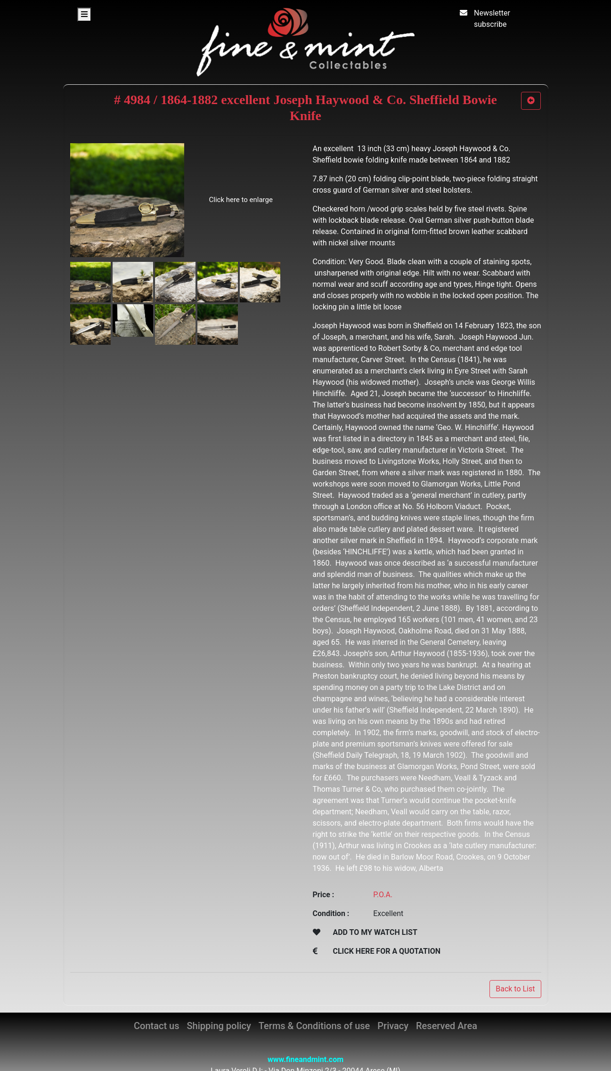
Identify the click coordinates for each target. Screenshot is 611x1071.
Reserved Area (446, 1025)
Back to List (515, 988)
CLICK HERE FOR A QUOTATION (386, 951)
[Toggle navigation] (84, 15)
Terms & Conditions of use (314, 1025)
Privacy (392, 1025)
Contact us (156, 1025)
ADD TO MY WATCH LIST (375, 932)
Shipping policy (219, 1025)
